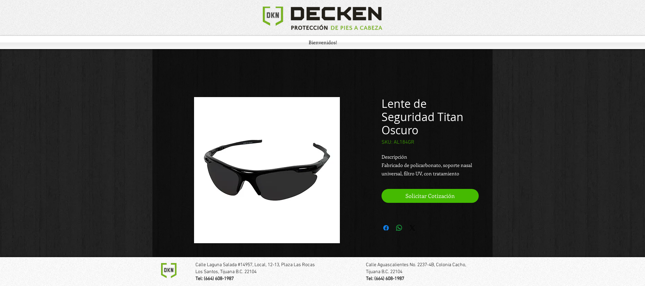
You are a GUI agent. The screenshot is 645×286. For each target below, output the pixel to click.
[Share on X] (412, 228)
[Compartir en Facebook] (386, 228)
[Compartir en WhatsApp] (399, 228)
